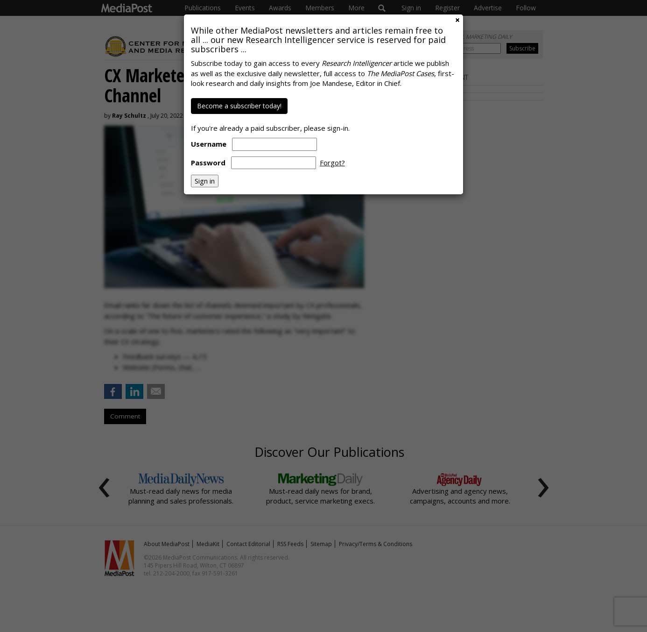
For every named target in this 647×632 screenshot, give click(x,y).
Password (208, 162)
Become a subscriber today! (239, 105)
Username (208, 144)
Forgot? (332, 162)
